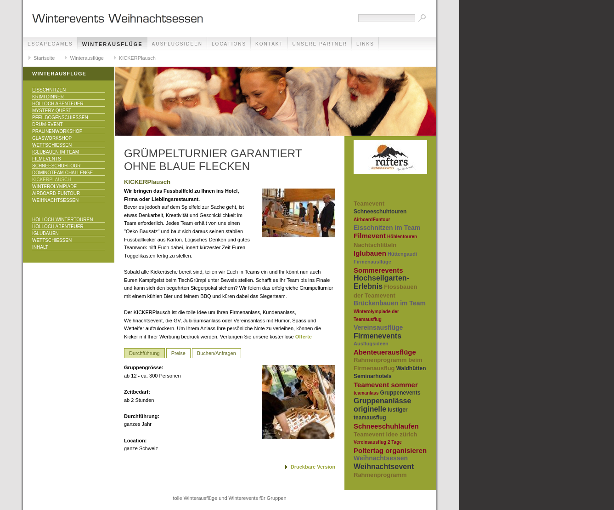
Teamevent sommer (386, 385)
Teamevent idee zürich (385, 434)
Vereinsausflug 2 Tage (378, 442)
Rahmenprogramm (380, 474)
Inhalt (40, 247)
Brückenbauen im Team (390, 303)
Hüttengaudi (402, 254)
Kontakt (269, 43)
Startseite (44, 58)
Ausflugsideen (177, 43)
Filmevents (46, 158)
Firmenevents (377, 336)
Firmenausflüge (372, 261)
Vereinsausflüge (378, 327)
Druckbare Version (313, 467)
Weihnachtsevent (384, 466)
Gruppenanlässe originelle (382, 405)
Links (365, 43)
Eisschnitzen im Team (387, 227)
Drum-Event (47, 124)
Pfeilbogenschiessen (60, 117)
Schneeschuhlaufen (386, 426)
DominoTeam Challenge (62, 172)
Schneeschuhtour (56, 165)
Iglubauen (45, 233)
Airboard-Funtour (56, 193)
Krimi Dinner (48, 96)
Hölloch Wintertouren (62, 219)
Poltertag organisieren (390, 450)
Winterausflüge (112, 44)
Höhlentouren (402, 236)
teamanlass (366, 392)
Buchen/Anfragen (216, 353)
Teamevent (369, 203)
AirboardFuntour (372, 219)
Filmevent (370, 236)
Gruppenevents (400, 393)
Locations (229, 43)
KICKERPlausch (137, 58)
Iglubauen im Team (55, 152)
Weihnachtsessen (55, 200)
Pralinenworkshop (57, 131)
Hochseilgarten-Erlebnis (381, 282)
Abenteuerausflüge (385, 352)
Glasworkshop (52, 138)
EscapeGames (50, 43)
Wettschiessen (52, 145)
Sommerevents (378, 270)
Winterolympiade (54, 186)
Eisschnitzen (49, 89)
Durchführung (144, 353)
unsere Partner (320, 43)
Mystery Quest (51, 110)
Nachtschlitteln (375, 244)
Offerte (303, 336)
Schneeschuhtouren (380, 211)
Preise (178, 353)
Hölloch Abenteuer (58, 103)
